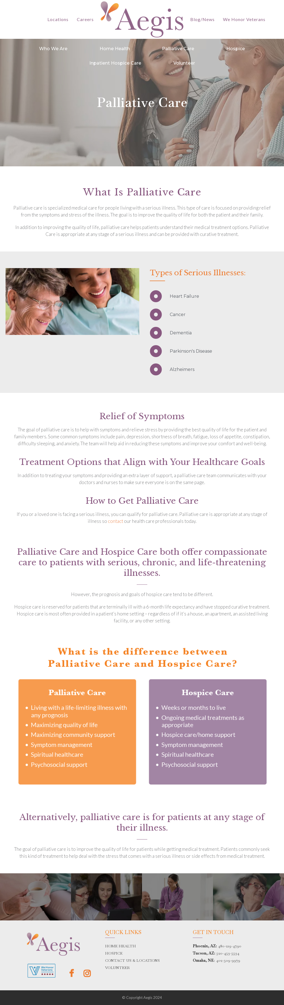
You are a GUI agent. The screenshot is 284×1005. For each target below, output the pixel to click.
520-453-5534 (227, 953)
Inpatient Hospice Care (115, 63)
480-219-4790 (229, 945)
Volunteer (184, 63)
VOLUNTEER (117, 967)
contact (115, 521)
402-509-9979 (228, 960)
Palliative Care (178, 48)
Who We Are (53, 48)
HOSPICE (114, 953)
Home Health (115, 48)
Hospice (235, 48)
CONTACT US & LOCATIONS (132, 960)
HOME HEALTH (120, 945)
